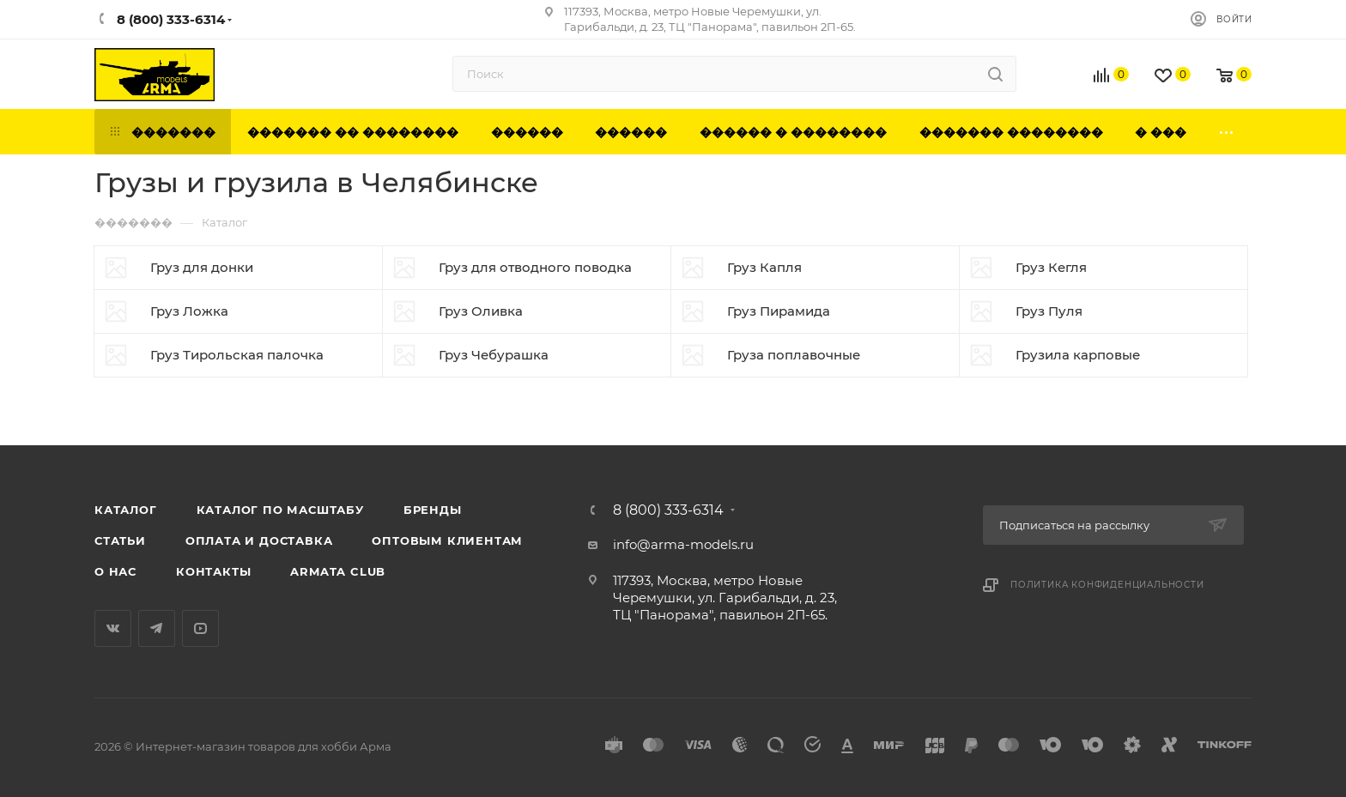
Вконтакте (112, 628)
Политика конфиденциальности (1107, 584)
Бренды (432, 509)
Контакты (213, 571)
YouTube (200, 628)
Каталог (125, 509)
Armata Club (337, 571)
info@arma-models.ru (683, 544)
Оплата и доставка (259, 540)
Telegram (156, 628)
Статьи (120, 540)
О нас (115, 571)
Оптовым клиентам (447, 540)
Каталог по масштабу (280, 509)
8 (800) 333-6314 (668, 510)
